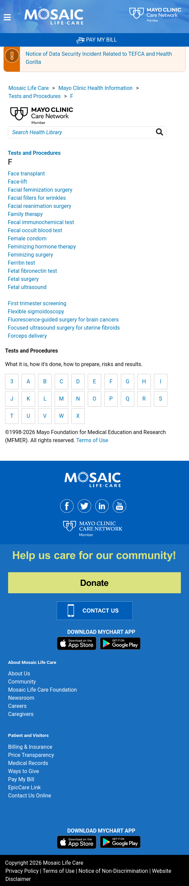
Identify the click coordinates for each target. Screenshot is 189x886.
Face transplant (26, 173)
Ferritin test (21, 263)
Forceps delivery (27, 336)
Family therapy (25, 214)
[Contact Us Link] (99, 610)
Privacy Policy (22, 871)
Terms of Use (92, 440)
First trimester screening (37, 303)
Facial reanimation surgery (39, 206)
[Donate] (98, 571)
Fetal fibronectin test (32, 271)
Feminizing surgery (30, 255)
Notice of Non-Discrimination (113, 871)
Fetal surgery (23, 279)
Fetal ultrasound (27, 287)
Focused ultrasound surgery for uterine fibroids (64, 328)
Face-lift (17, 181)
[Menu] (7, 17)
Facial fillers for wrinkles (37, 198)
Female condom (27, 238)
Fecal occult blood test (35, 230)
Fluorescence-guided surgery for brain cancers (63, 319)
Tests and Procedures (34, 96)
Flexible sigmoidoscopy (36, 311)
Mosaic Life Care (28, 88)
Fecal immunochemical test (41, 222)
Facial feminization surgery (40, 190)
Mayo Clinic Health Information (95, 88)
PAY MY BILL (96, 40)
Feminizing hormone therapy (42, 246)
